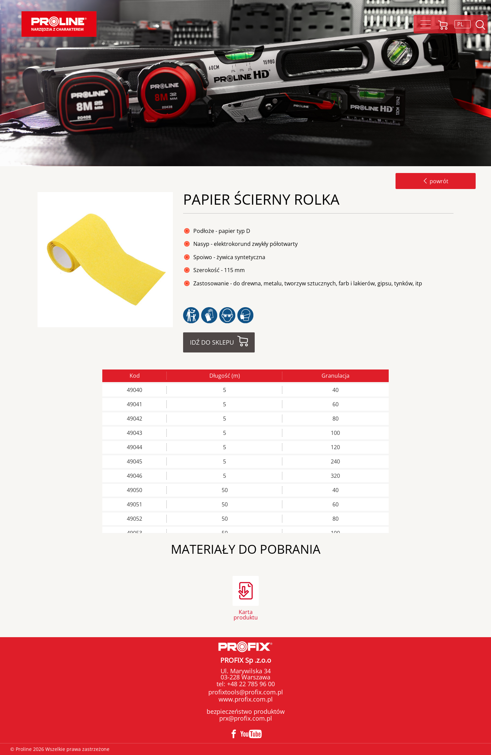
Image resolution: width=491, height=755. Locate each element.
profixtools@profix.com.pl (245, 692)
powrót (435, 181)
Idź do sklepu (212, 342)
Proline (59, 24)
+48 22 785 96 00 (250, 684)
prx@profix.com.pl (245, 718)
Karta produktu (246, 614)
